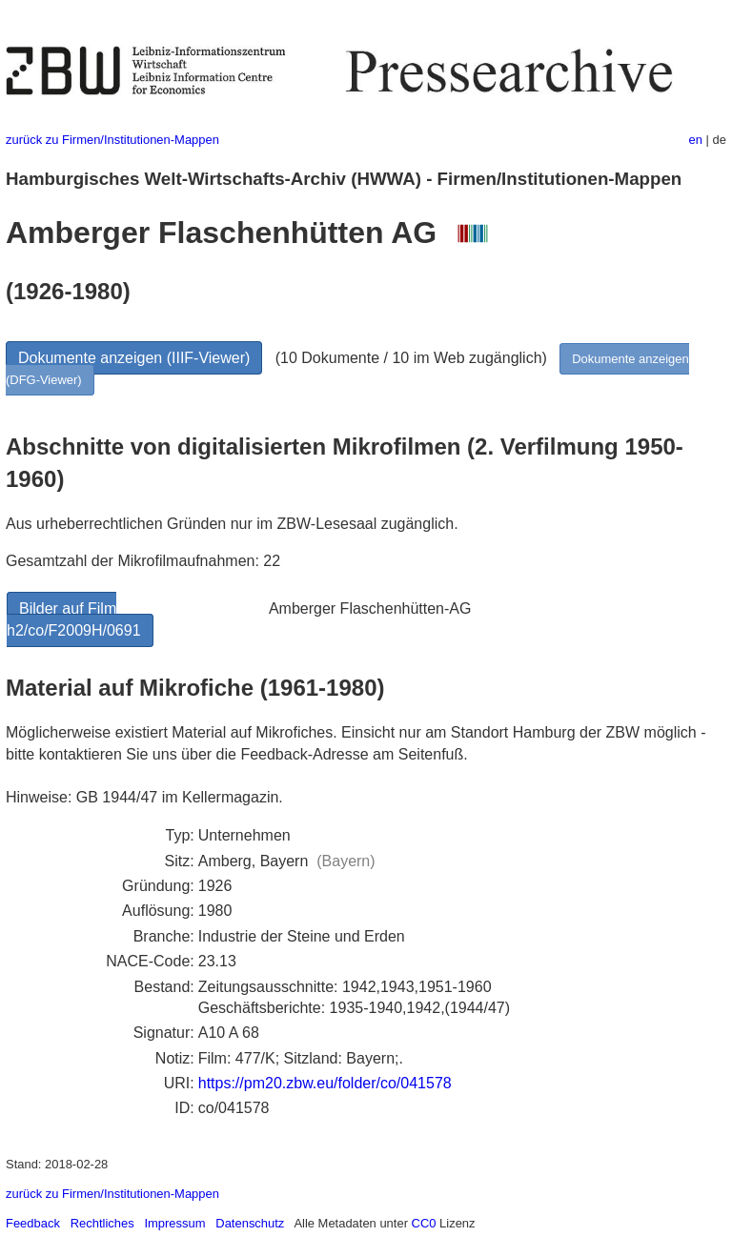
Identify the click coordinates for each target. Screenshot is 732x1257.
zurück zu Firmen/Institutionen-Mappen (112, 139)
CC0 (424, 1223)
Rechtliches (102, 1223)
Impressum (174, 1223)
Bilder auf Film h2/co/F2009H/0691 (74, 619)
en (695, 139)
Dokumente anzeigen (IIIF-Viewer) (134, 358)
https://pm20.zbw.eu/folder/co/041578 (325, 1083)
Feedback (33, 1223)
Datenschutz (249, 1223)
